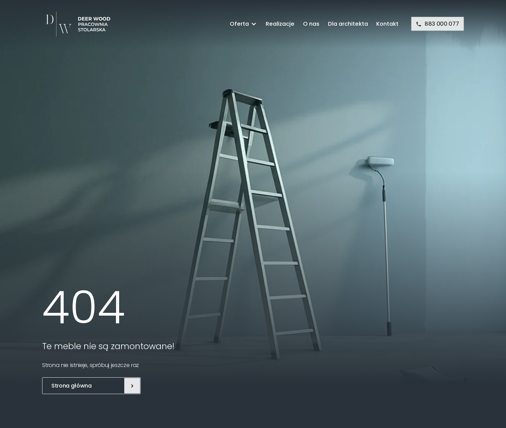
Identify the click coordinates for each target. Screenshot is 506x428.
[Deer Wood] (76, 24)
